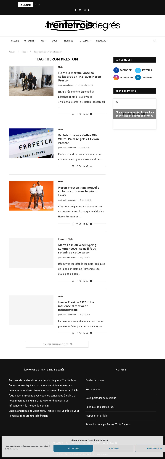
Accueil (15, 40)
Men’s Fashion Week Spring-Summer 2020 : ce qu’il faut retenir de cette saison (77, 248)
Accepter (73, 448)
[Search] (154, 41)
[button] (36, 4)
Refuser (114, 448)
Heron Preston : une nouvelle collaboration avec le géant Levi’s (78, 191)
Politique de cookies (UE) (100, 407)
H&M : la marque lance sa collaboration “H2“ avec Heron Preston (79, 76)
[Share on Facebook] (77, 114)
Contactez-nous (94, 380)
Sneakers (101, 40)
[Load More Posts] (57, 344)
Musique (68, 40)
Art (43, 40)
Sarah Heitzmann (68, 148)
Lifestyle (85, 40)
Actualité (29, 40)
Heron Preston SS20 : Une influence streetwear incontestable (76, 306)
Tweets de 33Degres (134, 114)
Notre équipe (92, 389)
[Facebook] (75, 10)
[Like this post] (73, 114)
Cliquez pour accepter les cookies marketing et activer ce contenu (135, 114)
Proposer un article (96, 415)
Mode (54, 40)
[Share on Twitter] (80, 114)
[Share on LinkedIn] (84, 114)
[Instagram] (84, 10)
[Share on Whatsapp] (87, 114)
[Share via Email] (91, 114)
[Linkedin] (89, 10)
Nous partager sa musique (100, 398)
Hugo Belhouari (67, 85)
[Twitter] (80, 10)
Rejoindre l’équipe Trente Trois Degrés (107, 424)
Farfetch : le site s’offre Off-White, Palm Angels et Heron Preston (78, 139)
